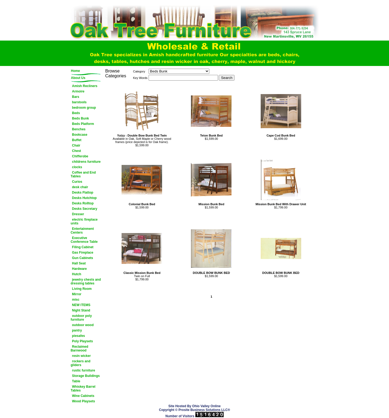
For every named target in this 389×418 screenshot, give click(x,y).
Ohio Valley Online (206, 406)
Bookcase (80, 135)
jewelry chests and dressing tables (86, 281)
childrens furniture (86, 162)
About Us (78, 78)
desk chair (80, 187)
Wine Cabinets (83, 396)
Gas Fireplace (82, 252)
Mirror (77, 294)
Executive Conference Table (84, 240)
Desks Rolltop (83, 203)
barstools (79, 102)
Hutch (76, 274)
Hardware (79, 269)
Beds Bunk (80, 118)
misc (75, 299)
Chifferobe (80, 156)
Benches (79, 129)
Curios (77, 182)
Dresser (78, 214)
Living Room (82, 289)
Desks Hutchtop (84, 198)
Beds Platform (83, 124)
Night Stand (81, 310)
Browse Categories (115, 73)
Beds (76, 113)
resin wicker (81, 356)
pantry (77, 330)
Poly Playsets (82, 341)
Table (76, 381)
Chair (76, 145)
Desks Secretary (84, 209)
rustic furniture (83, 370)
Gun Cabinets (82, 258)
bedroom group (84, 108)
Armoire (78, 91)
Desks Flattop (82, 192)
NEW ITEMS (81, 305)
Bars (75, 97)
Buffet (77, 140)
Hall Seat (79, 263)
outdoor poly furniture (81, 317)
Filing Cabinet (82, 247)
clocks (77, 167)
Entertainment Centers (82, 230)
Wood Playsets (83, 401)
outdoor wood (83, 325)
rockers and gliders (80, 363)
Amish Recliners (85, 86)
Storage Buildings (86, 376)
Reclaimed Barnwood (79, 348)
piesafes (78, 336)
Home (75, 71)
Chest (76, 151)
